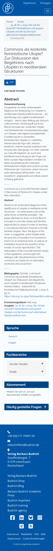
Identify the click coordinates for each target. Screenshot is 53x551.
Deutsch (13, 336)
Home (9, 21)
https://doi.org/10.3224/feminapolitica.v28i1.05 (28, 296)
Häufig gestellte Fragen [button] (26, 407)
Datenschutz (14, 538)
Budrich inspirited (18, 500)
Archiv (20, 21)
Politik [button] (13, 371)
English (12, 342)
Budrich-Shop (16, 481)
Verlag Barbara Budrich (22, 476)
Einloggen (45, 3)
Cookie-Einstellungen (34, 538)
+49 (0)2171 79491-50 (21, 436)
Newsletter (26, 534)
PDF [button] (10, 82)
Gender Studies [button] (18, 364)
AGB (43, 534)
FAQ (36, 534)
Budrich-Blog (15, 486)
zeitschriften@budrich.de (23, 445)
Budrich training (17, 505)
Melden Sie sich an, (17, 391)
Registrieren (29, 3)
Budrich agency (17, 510)
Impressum (13, 534)
